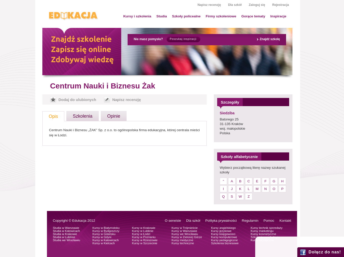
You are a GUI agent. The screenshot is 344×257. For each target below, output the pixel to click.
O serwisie (173, 220)
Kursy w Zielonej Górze (186, 237)
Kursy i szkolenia (137, 16)
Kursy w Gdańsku (104, 234)
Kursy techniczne (182, 243)
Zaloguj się (257, 5)
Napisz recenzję (209, 5)
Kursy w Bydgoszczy (105, 230)
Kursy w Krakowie (143, 227)
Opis (53, 116)
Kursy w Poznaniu (143, 237)
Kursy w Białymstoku (106, 227)
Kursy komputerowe (224, 237)
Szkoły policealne (186, 16)
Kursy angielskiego (223, 227)
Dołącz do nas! (325, 252)
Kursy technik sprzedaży (266, 227)
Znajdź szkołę (270, 39)
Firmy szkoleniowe (221, 16)
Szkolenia (82, 116)
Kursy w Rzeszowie (144, 240)
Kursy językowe (221, 230)
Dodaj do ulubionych (77, 99)
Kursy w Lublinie (142, 230)
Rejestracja (280, 5)
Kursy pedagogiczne (224, 240)
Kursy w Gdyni (101, 237)
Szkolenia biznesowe (225, 243)
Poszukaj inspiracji (183, 39)
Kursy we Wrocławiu (184, 234)
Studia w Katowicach (66, 230)
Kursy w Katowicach (105, 240)
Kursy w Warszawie (184, 230)
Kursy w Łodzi (141, 234)
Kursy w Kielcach (103, 243)
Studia (161, 16)
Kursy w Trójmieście (184, 227)
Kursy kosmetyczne (263, 234)
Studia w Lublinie (64, 237)
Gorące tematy (253, 16)
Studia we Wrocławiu (66, 240)
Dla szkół (235, 5)
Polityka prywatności (221, 220)
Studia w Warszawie (66, 227)
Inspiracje (278, 16)
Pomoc (269, 220)
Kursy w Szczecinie (144, 243)
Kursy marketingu (262, 230)
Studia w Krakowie (65, 234)
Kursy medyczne (182, 240)
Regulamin (250, 220)
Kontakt (285, 220)
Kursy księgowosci (223, 234)
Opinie (113, 116)
